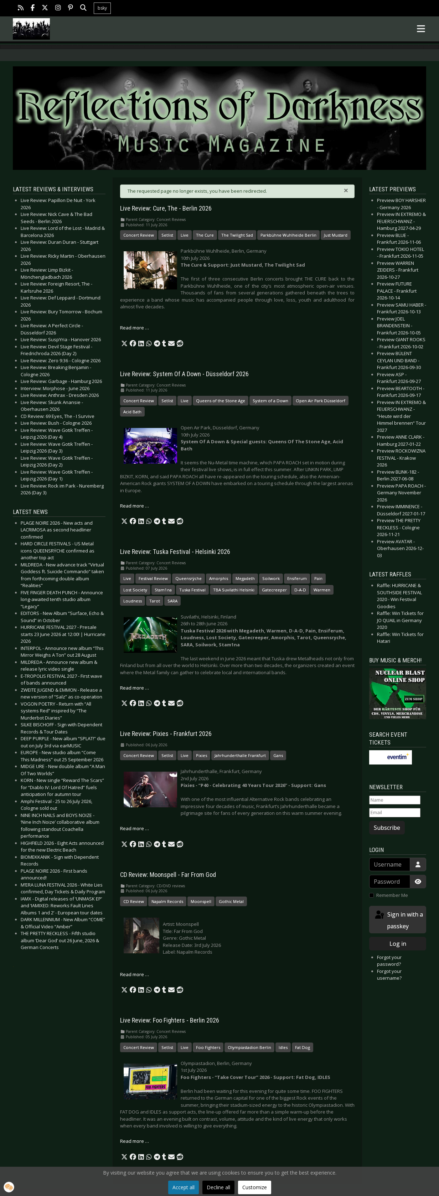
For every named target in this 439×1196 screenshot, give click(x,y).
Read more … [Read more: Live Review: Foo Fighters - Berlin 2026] (134, 1141)
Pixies (201, 755)
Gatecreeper (274, 589)
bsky (102, 8)
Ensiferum (297, 578)
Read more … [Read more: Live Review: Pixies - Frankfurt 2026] (134, 828)
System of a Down (270, 400)
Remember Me (392, 895)
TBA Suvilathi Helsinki (233, 589)
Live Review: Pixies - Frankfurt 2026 (166, 734)
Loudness (132, 601)
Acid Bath (132, 411)
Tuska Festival (192, 589)
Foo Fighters (208, 1047)
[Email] (394, 812)
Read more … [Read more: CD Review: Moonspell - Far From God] (134, 974)
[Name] (394, 800)
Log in (397, 944)
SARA (172, 601)
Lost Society (135, 589)
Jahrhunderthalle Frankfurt (240, 755)
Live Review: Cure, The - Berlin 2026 (166, 208)
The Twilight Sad (237, 235)
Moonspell (201, 901)
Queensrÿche (188, 578)
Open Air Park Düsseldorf (320, 400)
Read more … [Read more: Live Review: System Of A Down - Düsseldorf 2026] (134, 506)
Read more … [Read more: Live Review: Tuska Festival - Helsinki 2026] (134, 688)
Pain (318, 578)
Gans (278, 755)
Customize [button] (254, 1187)
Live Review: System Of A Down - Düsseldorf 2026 (184, 374)
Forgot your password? (389, 961)
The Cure (205, 235)
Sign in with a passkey (398, 920)
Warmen (322, 589)
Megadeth (245, 578)
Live (184, 235)
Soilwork (271, 578)
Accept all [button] (183, 1187)
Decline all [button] (218, 1187)
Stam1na (163, 589)
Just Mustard (335, 235)
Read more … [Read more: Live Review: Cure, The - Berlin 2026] (134, 327)
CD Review (133, 901)
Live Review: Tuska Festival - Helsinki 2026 (175, 552)
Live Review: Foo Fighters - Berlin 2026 (169, 1020)
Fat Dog (302, 1047)
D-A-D (300, 589)
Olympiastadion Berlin (249, 1047)
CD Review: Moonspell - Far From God (168, 875)
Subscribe (387, 828)
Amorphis (218, 578)
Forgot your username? (389, 974)
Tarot (154, 601)
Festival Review (153, 578)
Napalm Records (167, 901)
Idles (283, 1047)
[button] (124, 343)
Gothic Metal (231, 901)
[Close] (346, 190)
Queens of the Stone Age (220, 400)
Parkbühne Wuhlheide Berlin (288, 235)
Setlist (167, 235)
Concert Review (138, 235)
